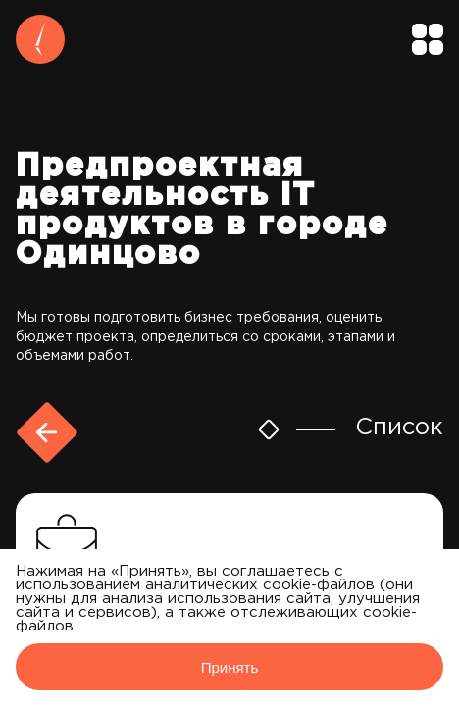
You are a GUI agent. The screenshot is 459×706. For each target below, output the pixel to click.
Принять (230, 667)
